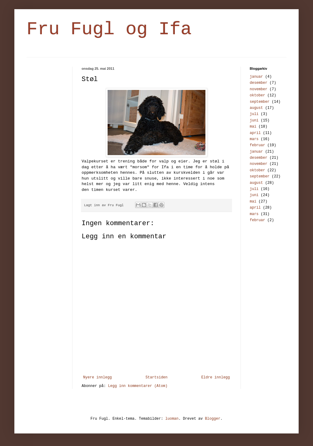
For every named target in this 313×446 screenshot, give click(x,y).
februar (257, 145)
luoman (172, 419)
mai (253, 127)
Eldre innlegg (215, 377)
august (256, 108)
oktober (257, 95)
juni (254, 120)
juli (254, 114)
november (258, 89)
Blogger (212, 419)
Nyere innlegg (97, 377)
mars (254, 139)
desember (258, 83)
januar (256, 77)
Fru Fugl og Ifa (109, 29)
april (255, 133)
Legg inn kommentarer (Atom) (137, 386)
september (260, 102)
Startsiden (156, 377)
